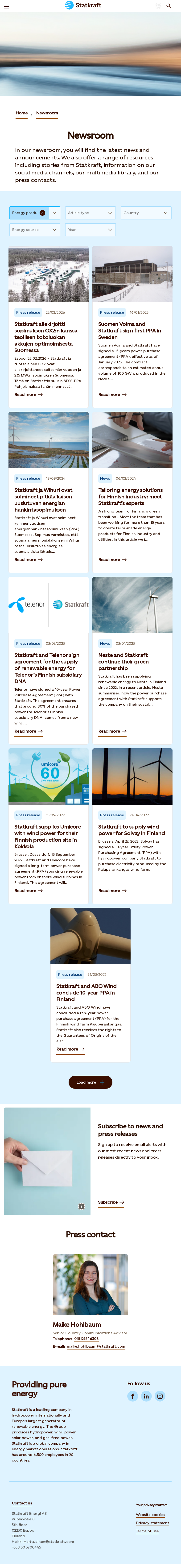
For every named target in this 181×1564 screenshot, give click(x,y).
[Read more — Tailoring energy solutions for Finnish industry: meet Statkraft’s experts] (132, 492)
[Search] (169, 6)
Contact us (22, 1503)
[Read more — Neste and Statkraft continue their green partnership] (132, 661)
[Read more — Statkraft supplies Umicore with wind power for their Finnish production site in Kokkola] (48, 826)
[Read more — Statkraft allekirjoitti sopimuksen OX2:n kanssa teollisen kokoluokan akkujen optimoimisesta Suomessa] (48, 327)
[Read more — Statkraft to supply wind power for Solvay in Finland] (132, 826)
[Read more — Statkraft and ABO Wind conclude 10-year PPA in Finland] (90, 985)
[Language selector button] (158, 6)
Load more (90, 1082)
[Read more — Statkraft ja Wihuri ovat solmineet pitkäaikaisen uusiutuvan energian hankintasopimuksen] (48, 492)
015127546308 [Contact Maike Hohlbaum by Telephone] (86, 1338)
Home (22, 112)
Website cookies (150, 1514)
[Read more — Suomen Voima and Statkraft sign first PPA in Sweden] (132, 327)
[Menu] (6, 6)
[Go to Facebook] (132, 1396)
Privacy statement (152, 1523)
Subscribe (111, 1203)
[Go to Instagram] (160, 1396)
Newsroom (47, 112)
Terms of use (147, 1531)
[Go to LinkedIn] (146, 1396)
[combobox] (12, 213)
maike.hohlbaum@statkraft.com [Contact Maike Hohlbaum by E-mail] (96, 1346)
